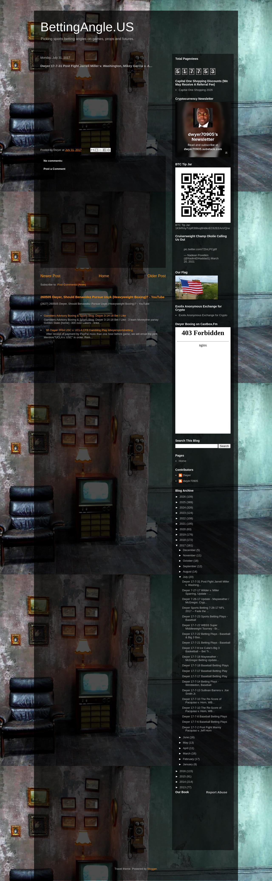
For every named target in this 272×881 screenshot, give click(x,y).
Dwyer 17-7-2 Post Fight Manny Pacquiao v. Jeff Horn (201, 729)
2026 (183, 496)
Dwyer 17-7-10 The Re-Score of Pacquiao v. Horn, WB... (201, 700)
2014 (183, 781)
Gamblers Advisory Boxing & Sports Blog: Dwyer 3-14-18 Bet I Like (85, 315)
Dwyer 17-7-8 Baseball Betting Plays (204, 716)
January (188, 764)
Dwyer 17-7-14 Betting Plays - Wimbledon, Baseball (200, 683)
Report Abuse (216, 792)
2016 (183, 771)
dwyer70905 (190, 481)
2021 (183, 523)
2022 (183, 518)
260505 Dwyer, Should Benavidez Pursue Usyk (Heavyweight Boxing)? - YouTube (102, 297)
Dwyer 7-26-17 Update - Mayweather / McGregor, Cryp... (205, 600)
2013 (183, 787)
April (186, 748)
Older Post (156, 276)
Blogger (152, 868)
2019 (183, 534)
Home (104, 276)
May (186, 742)
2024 (183, 507)
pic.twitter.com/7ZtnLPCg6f (200, 249)
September (190, 566)
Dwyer (187, 475)
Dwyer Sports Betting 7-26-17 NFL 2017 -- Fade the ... (203, 609)
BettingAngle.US (87, 27)
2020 (183, 529)
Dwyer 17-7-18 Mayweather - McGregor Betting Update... (200, 658)
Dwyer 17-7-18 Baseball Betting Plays (205, 665)
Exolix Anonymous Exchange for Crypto (203, 315)
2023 (183, 512)
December (190, 550)
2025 (183, 502)
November (190, 555)
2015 (183, 776)
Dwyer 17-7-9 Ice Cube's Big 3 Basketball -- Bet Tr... (201, 649)
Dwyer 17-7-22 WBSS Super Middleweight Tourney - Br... (200, 627)
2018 (183, 539)
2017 (183, 545)
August (187, 571)
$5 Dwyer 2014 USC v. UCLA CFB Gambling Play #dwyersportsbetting (89, 330)
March (187, 753)
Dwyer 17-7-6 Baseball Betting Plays (204, 721)
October (188, 560)
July (186, 576)
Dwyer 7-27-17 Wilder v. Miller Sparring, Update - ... (200, 592)
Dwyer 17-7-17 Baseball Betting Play (204, 671)
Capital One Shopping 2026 (196, 89)
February (189, 759)
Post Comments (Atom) (71, 284)
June (186, 737)
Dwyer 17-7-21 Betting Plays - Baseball (206, 642)
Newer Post (50, 276)
